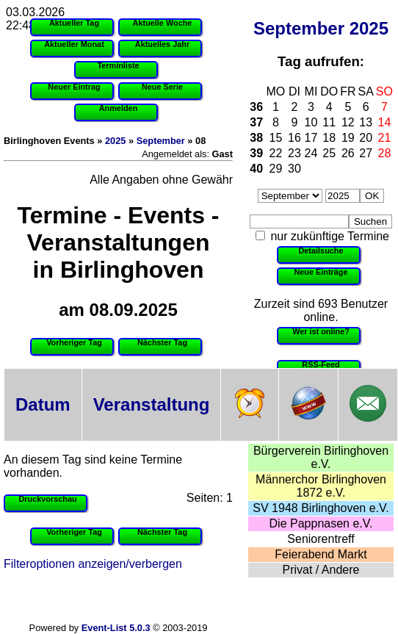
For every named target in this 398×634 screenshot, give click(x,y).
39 (256, 153)
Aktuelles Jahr (162, 44)
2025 (369, 28)
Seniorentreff (320, 539)
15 (276, 138)
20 (365, 138)
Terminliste (118, 65)
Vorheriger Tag (74, 342)
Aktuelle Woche (162, 22)
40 (256, 168)
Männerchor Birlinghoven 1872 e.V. (321, 486)
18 (329, 138)
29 (276, 168)
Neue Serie (162, 86)
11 (329, 122)
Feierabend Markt (320, 554)
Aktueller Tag (74, 22)
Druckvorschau (47, 498)
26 (348, 153)
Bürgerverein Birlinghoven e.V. (320, 457)
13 (365, 122)
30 (294, 168)
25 (329, 153)
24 (311, 153)
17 (311, 138)
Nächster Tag (162, 342)
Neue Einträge (320, 271)
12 (348, 122)
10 (311, 122)
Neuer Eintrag (74, 86)
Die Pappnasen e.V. (321, 523)
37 (256, 122)
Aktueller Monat (74, 44)
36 (256, 107)
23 (294, 153)
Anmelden (118, 108)
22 (276, 153)
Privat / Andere (321, 569)
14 (384, 122)
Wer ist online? (321, 331)
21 (384, 138)
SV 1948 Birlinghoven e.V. (320, 508)
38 (256, 138)
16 (294, 138)
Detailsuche (320, 250)
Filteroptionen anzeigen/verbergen (93, 564)
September (298, 28)
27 (365, 153)
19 (348, 138)
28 (384, 153)
